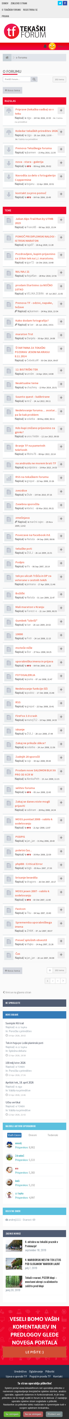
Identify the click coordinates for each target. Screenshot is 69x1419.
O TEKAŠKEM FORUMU (11, 9)
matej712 (32, 720)
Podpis (19, 562)
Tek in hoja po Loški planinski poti (24, 1043)
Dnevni (33, 1135)
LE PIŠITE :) (34, 1352)
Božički (20, 593)
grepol (30, 481)
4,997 (32, 1197)
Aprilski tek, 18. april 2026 (19, 1082)
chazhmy (32, 387)
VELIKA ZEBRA (35, 293)
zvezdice (21, 490)
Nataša (31, 539)
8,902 (32, 1147)
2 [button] (52, 980)
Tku (29, 913)
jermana (31, 584)
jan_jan (31, 840)
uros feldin (33, 436)
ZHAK (30, 930)
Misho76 (31, 454)
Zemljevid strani (19, 3)
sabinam (31, 810)
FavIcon (20, 909)
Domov (5, 3)
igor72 (30, 262)
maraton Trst (24, 334)
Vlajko (30, 944)
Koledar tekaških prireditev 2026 (36, 131)
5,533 (32, 1160)
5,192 (32, 1185)
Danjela (31, 338)
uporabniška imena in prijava (34, 661)
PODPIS (20, 836)
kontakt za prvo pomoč (30, 193)
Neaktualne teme (26, 383)
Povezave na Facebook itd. (33, 535)
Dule (29, 494)
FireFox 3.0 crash (26, 716)
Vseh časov (14, 1135)
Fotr (29, 638)
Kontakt (58, 1376)
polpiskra (32, 467)
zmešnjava (22, 517)
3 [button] (57, 980)
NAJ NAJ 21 (22, 271)
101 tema (59, 79)
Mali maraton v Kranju (29, 607)
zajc (29, 760)
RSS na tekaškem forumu (32, 477)
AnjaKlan (32, 275)
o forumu (12, 71)
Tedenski (52, 1135)
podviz (30, 692)
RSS (18, 702)
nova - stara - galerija (29, 162)
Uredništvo (20, 1371)
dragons (31, 881)
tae (31, 324)
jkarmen (31, 152)
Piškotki (49, 1371)
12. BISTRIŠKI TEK (26, 369)
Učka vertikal (13, 1102)
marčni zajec (37, 522)
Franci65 (31, 227)
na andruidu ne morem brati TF (35, 463)
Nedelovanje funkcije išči (31, 688)
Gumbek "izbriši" (26, 620)
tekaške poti (23, 548)
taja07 (30, 244)
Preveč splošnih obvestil (31, 940)
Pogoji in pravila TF (40, 1376)
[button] (63, 981)
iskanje (20, 729)
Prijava (5, 16)
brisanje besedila (26, 877)
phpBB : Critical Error (29, 864)
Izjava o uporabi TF (16, 1376)
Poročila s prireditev (20, 1031)
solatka (31, 419)
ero (29, 166)
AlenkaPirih (33, 779)
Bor (29, 652)
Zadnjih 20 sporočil (27, 756)
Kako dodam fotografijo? (32, 320)
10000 (19, 634)
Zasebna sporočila (27, 504)
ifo (28, 566)
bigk (29, 868)
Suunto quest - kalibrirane (32, 396)
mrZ (29, 401)
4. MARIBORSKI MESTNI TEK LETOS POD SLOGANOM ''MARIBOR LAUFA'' (43, 1262)
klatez (30, 508)
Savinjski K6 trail (15, 1023)
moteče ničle (23, 648)
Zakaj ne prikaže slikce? (30, 743)
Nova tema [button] (12, 90)
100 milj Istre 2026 (15, 1063)
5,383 (32, 1172)
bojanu (30, 184)
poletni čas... (23, 850)
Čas (17, 953)
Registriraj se (30, 9)
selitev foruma (25, 788)
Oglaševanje (36, 1371)
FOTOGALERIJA (25, 675)
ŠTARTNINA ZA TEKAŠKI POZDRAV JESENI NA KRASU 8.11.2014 (32, 352)
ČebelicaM (32, 360)
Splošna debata (17, 1051)
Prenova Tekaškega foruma (33, 148)
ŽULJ (30, 552)
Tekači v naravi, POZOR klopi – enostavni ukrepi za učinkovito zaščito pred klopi (41, 1282)
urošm (30, 373)
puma (30, 679)
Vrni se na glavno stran (17, 992)
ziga (29, 118)
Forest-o (32, 611)
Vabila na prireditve (20, 1090)
